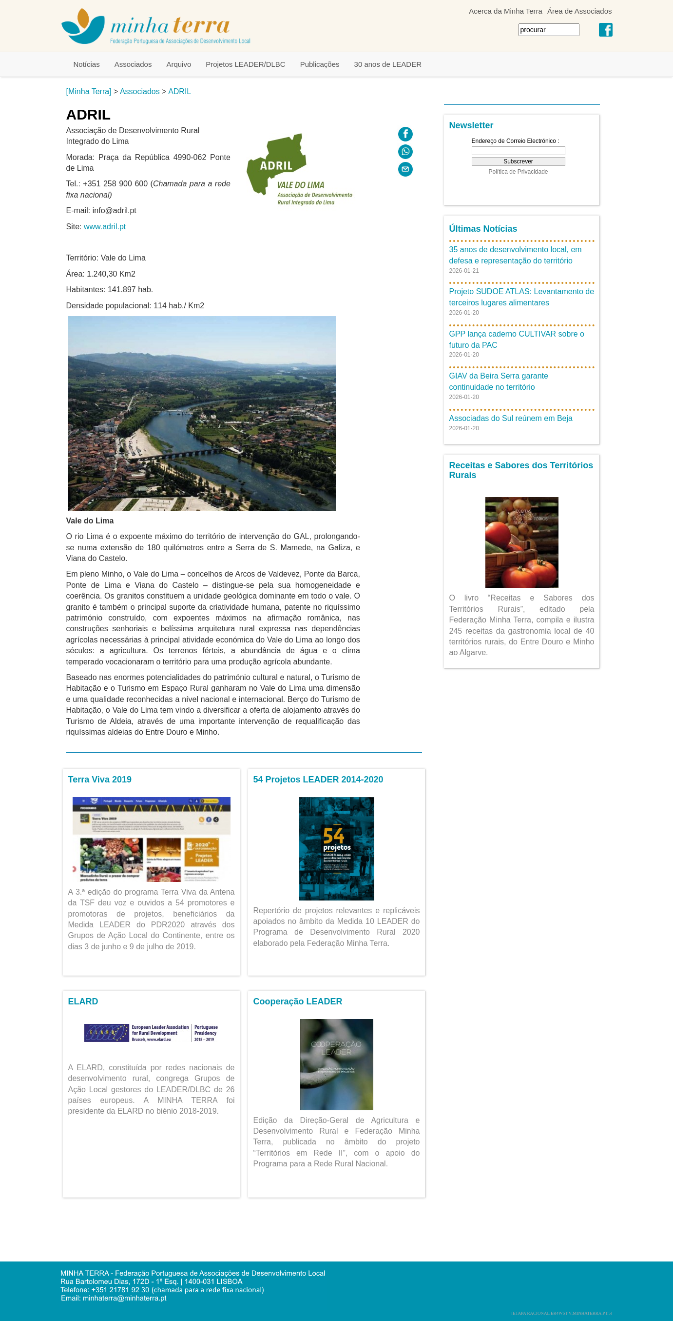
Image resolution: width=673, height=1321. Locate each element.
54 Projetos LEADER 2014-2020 (318, 779)
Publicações (320, 64)
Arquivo (178, 64)
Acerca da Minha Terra (505, 11)
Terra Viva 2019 (100, 779)
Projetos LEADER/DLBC (245, 64)
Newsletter (471, 125)
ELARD (83, 1001)
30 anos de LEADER (388, 64)
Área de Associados (579, 11)
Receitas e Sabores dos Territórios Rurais (521, 470)
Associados (133, 64)
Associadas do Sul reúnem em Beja (511, 418)
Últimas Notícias (483, 229)
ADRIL (179, 91)
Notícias (87, 64)
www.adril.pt (105, 226)
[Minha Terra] (89, 91)
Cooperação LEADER (298, 1001)
